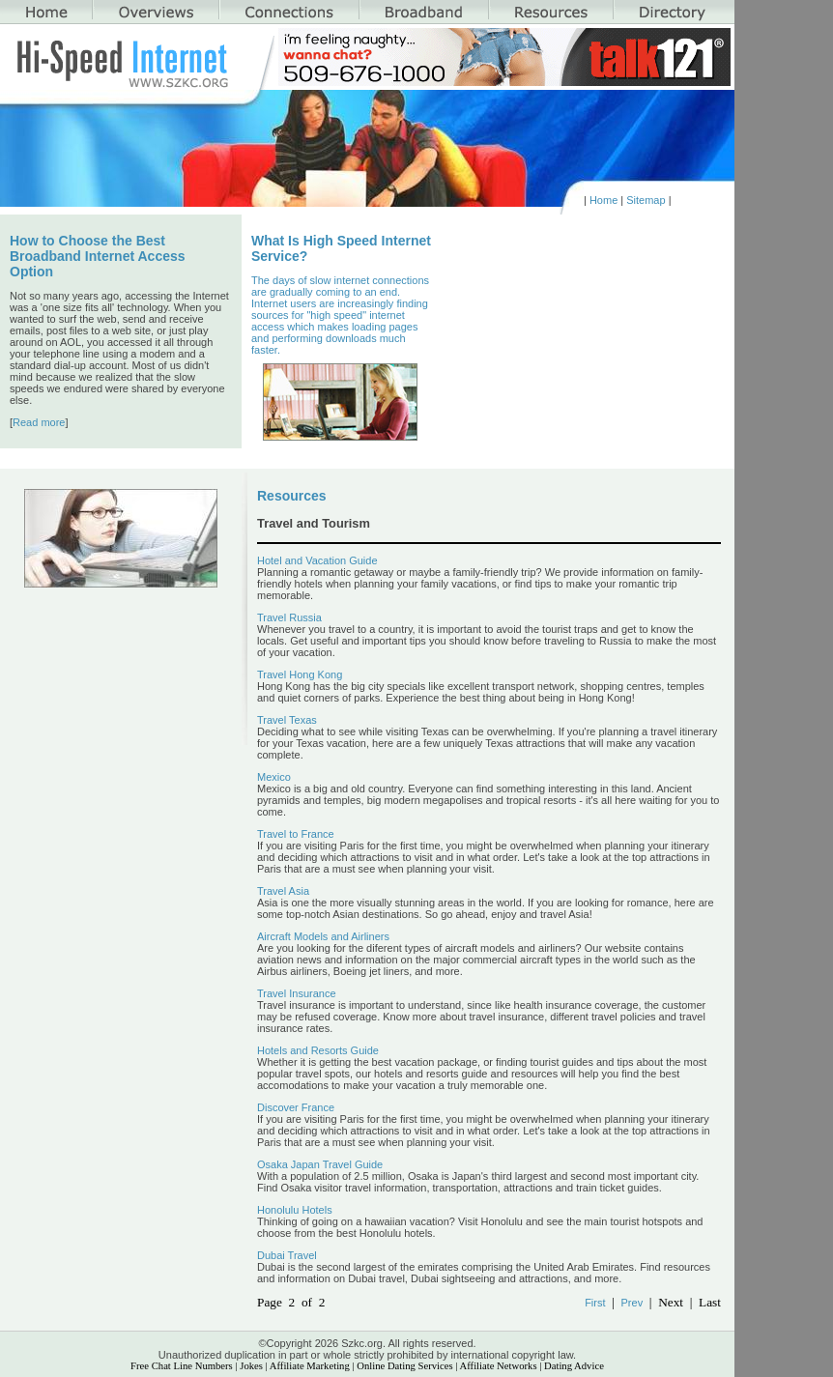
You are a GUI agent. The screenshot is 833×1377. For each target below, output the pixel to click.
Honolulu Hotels (294, 1210)
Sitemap (645, 200)
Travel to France (295, 834)
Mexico (274, 777)
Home (603, 200)
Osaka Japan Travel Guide (320, 1164)
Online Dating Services (404, 1366)
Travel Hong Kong (299, 674)
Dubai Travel (287, 1255)
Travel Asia (283, 891)
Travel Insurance (296, 993)
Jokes (251, 1366)
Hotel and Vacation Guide (317, 560)
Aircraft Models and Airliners (323, 936)
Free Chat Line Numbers (181, 1366)
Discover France (295, 1107)
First (595, 1302)
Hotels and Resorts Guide (318, 1050)
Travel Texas (287, 720)
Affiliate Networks (498, 1366)
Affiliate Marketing (310, 1366)
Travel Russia (289, 617)
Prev (632, 1302)
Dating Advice (574, 1366)
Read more (39, 422)
